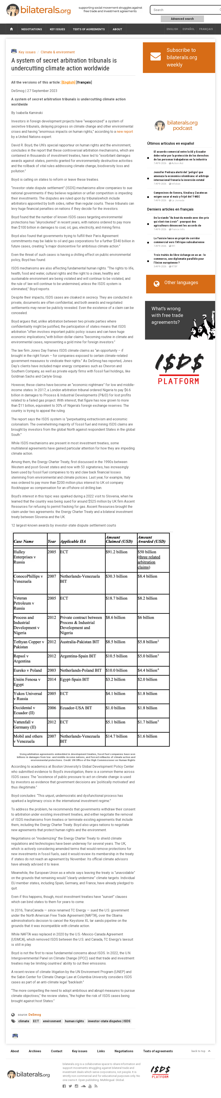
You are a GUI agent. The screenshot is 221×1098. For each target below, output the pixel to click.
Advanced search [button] (182, 19)
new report (125, 132)
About (117, 29)
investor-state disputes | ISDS (109, 1021)
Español (189, 29)
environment (52, 1021)
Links (101, 1051)
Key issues (57, 29)
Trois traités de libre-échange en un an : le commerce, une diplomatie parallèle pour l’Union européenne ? (180, 258)
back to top (201, 1051)
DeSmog (34, 1014)
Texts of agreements (89, 29)
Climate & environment (58, 52)
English (172, 29)
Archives (35, 1051)
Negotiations (31, 29)
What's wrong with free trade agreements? (167, 315)
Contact (56, 1051)
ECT (36, 1021)
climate (24, 1021)
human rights (75, 1021)
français (206, 29)
